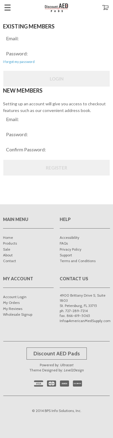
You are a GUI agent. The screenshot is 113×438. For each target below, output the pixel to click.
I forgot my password (19, 62)
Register (56, 167)
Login (57, 78)
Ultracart (67, 365)
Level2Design (74, 370)
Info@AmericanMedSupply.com (85, 320)
